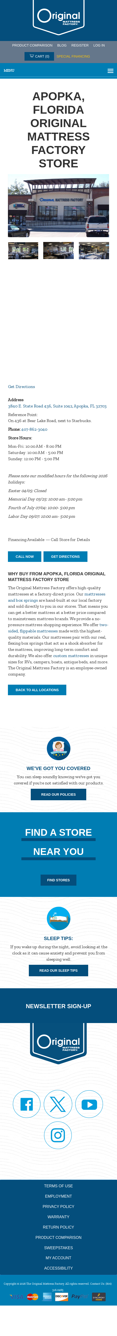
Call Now (25, 557)
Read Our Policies (58, 794)
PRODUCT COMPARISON (32, 45)
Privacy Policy (58, 1207)
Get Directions (21, 386)
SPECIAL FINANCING (73, 56)
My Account (58, 1258)
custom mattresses (71, 655)
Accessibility (58, 1268)
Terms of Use (58, 1186)
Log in (99, 45)
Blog (62, 45)
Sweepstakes (58, 1248)
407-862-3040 (34, 429)
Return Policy (58, 1227)
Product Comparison (58, 1238)
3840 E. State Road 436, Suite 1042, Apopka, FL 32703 (57, 406)
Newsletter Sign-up (58, 1006)
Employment (58, 1196)
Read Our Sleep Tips (58, 970)
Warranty (58, 1217)
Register (80, 45)
